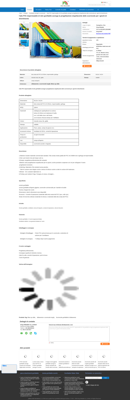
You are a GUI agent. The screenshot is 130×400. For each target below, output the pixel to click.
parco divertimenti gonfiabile (29, 373)
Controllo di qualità (60, 9)
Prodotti (29, 9)
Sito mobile (88, 387)
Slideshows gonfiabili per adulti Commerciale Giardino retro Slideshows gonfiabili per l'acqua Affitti (74, 379)
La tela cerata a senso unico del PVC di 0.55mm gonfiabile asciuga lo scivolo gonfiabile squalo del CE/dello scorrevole (38, 366)
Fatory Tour (48, 9)
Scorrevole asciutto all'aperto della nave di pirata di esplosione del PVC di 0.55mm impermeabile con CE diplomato (103, 366)
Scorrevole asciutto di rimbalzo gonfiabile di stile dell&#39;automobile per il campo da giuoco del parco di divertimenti (65, 366)
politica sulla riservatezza (34, 398)
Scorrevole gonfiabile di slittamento (66, 317)
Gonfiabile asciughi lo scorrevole (37, 13)
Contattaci (73, 9)
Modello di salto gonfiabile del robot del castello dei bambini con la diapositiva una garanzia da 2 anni (29, 394)
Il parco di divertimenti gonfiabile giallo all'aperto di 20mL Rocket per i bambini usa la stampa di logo (29, 379)
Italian (105, 2)
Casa (22, 9)
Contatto (88, 66)
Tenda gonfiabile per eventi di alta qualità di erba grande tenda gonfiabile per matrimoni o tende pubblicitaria (51, 388)
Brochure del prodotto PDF (103, 33)
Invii (105, 378)
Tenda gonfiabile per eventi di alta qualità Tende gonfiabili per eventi (50, 392)
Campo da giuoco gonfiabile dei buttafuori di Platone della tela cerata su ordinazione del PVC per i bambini (30, 390)
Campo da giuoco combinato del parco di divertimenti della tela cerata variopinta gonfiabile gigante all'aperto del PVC (29, 384)
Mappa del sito (94, 385)
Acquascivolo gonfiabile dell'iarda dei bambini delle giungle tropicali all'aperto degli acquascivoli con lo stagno (74, 384)
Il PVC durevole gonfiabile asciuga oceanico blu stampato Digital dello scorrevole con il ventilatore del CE (25, 365)
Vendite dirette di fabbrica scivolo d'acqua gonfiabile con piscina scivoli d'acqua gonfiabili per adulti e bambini (74, 388)
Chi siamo (38, 9)
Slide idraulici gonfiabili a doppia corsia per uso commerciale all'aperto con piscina (74, 393)
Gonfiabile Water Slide (71, 373)
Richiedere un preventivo (86, 9)
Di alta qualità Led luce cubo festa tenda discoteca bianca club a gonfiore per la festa (52, 384)
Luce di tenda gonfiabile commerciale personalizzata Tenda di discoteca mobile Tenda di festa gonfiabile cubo (51, 379)
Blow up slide (31, 317)
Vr (98, 9)
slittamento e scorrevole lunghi (45, 317)
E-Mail (88, 385)
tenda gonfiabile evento (50, 373)
